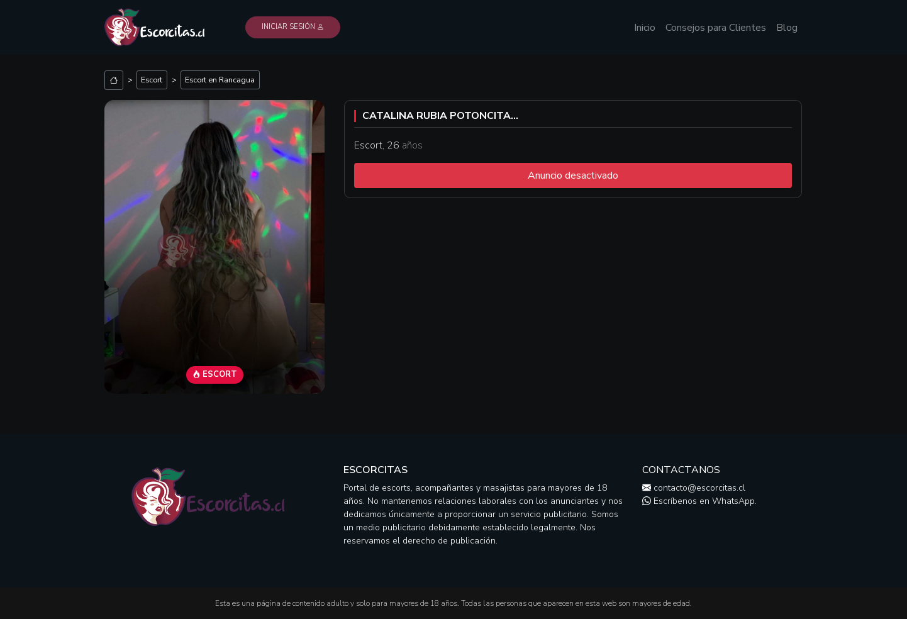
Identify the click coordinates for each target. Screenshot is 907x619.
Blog (787, 28)
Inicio (644, 28)
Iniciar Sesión (293, 26)
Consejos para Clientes (715, 28)
